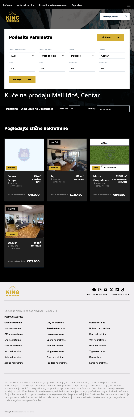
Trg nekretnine (97, 350)
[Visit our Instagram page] (100, 289)
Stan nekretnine (13, 345)
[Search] (126, 16)
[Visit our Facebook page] (94, 289)
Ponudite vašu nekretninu (53, 5)
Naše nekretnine (25, 5)
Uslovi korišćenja (120, 293)
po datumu (105, 108)
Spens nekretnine (56, 339)
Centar (105, 55)
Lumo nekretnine (98, 362)
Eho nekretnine (12, 339)
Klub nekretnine (97, 333)
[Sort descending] (77, 108)
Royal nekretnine (56, 327)
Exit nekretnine (55, 345)
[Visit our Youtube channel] (105, 289)
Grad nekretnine (13, 322)
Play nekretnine (97, 345)
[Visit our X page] (111, 289)
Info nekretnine (12, 327)
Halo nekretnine (55, 333)
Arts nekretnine (12, 356)
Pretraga (22, 78)
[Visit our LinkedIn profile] (117, 289)
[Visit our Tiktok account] (123, 289)
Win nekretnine (97, 339)
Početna (7, 5)
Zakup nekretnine (14, 362)
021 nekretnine (97, 322)
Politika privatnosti (97, 293)
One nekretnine (55, 356)
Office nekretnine (13, 333)
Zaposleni (77, 5)
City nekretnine (55, 322)
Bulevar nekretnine (99, 327)
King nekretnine (55, 350)
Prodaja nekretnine (57, 362)
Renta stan (95, 356)
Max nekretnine (12, 350)
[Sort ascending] (72, 108)
